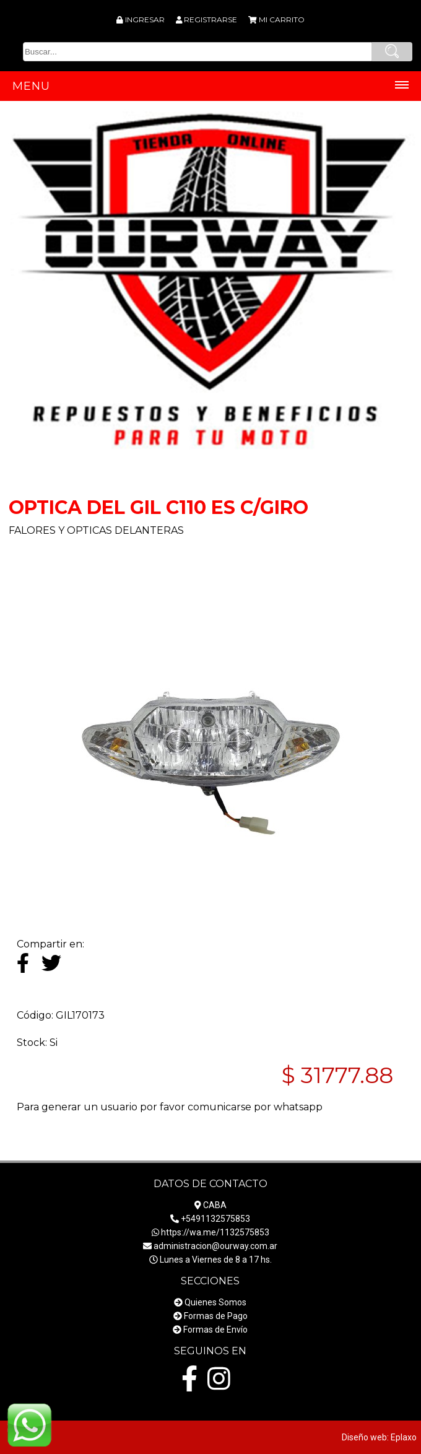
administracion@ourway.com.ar (215, 1246)
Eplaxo (404, 1437)
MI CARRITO (282, 19)
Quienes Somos (215, 1302)
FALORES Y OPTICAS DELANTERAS (96, 530)
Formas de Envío (215, 1329)
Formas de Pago (216, 1316)
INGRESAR (145, 19)
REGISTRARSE (210, 19)
